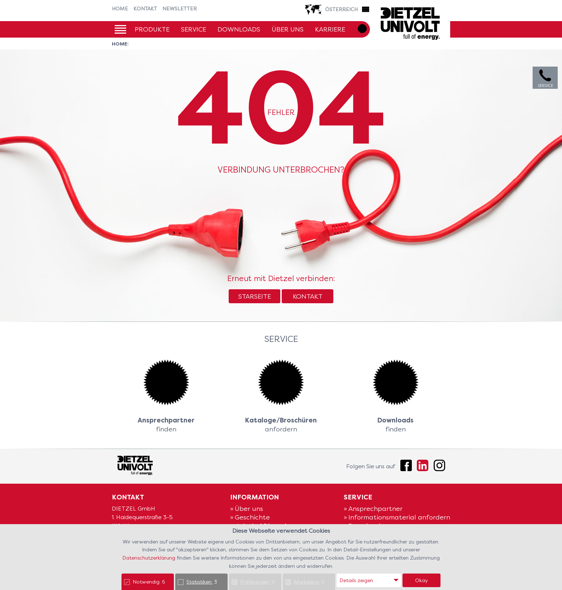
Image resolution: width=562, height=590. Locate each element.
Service (193, 29)
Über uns (288, 29)
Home (120, 8)
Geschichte (252, 517)
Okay (421, 580)
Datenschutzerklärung (149, 558)
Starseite (254, 296)
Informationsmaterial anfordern (399, 517)
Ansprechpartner (375, 508)
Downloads (239, 29)
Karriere (330, 29)
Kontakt (145, 8)
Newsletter (179, 8)
